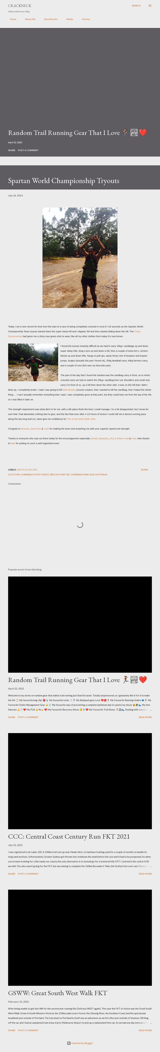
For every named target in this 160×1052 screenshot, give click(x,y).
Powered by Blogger (80, 1043)
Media (68, 19)
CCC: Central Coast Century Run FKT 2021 (69, 836)
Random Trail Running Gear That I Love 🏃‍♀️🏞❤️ (77, 132)
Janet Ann (35, 428)
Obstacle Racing (27, 469)
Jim (111, 438)
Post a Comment (28, 150)
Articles (84, 19)
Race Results (49, 19)
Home (11, 19)
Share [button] (11, 150)
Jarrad (94, 438)
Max (13, 443)
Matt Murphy (69, 389)
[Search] (136, 6)
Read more (145, 717)
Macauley (103, 438)
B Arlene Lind (122, 438)
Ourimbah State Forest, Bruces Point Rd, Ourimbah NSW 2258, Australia (64, 474)
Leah (46, 428)
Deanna (25, 428)
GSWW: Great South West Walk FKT (57, 992)
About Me (28, 19)
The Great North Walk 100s (81, 419)
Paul (133, 438)
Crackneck (19, 5)
